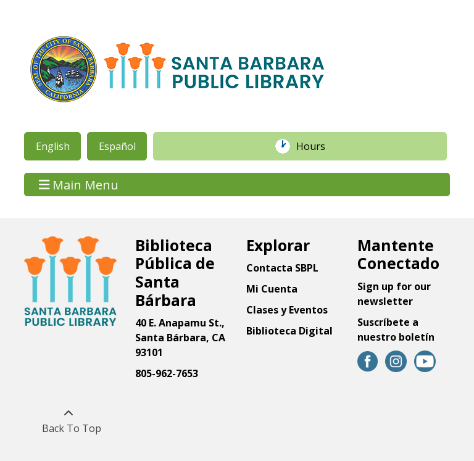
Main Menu (79, 184)
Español (117, 146)
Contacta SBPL (282, 268)
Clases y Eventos (287, 310)
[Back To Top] (68, 420)
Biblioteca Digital (289, 331)
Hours (317, 146)
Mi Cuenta (271, 289)
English (53, 146)
